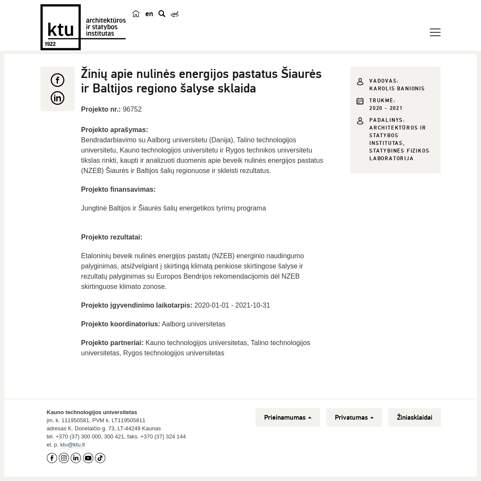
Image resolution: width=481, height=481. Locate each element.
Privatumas (354, 417)
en (149, 13)
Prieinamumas (287, 417)
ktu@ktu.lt (72, 444)
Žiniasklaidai (414, 417)
